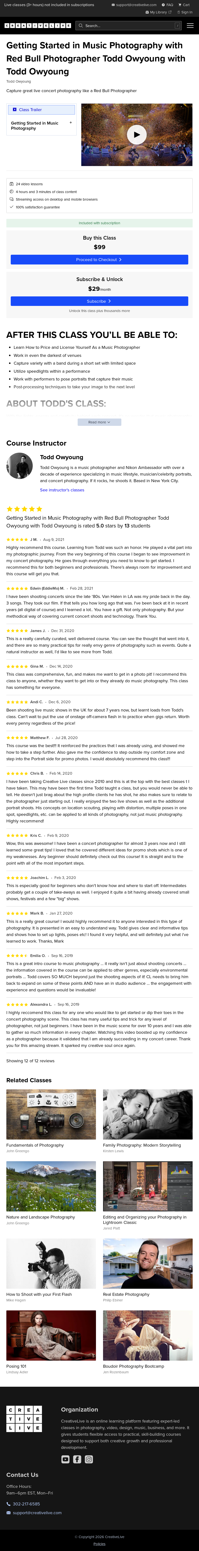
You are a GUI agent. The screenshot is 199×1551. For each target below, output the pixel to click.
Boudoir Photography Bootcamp (133, 1366)
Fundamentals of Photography (35, 1145)
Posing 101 (16, 1366)
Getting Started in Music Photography (34, 125)
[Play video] (136, 135)
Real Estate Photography (126, 1294)
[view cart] (185, 4)
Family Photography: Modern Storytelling (142, 1145)
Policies (99, 1543)
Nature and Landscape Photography (40, 1217)
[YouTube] (65, 1459)
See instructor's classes (62, 490)
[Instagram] (88, 1459)
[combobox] (128, 25)
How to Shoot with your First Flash (39, 1294)
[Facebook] (77, 1459)
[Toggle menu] (190, 25)
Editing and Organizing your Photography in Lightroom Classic (145, 1219)
